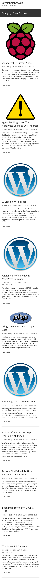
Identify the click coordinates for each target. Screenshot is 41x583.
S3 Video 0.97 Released (14, 201)
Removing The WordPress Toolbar (20, 401)
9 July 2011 (5, 405)
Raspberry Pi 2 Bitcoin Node (17, 63)
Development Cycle (12, 3)
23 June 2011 (6, 440)
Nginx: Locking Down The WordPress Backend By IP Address (20, 124)
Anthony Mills (17, 67)
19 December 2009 (8, 550)
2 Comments (30, 67)
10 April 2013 (6, 206)
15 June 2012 (6, 334)
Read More (6, 85)
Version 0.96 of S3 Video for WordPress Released (16, 277)
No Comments (31, 130)
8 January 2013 (7, 283)
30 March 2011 (7, 478)
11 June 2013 (6, 130)
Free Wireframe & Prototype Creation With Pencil (17, 434)
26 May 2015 (6, 67)
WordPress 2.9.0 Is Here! (15, 546)
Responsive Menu (38, 3)
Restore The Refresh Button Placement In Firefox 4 (17, 472)
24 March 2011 (7, 515)
